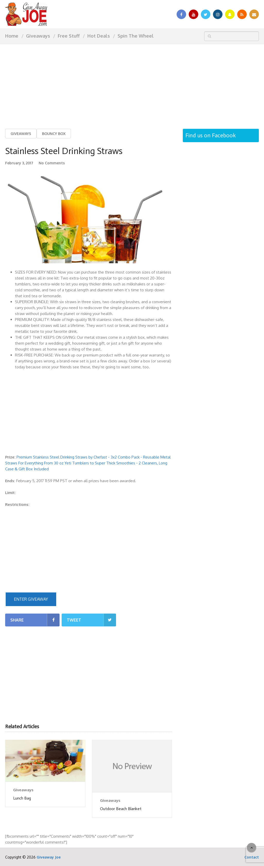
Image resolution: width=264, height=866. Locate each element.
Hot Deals (98, 36)
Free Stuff (69, 36)
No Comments (52, 163)
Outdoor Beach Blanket (121, 808)
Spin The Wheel (136, 36)
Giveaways (38, 36)
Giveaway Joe (49, 857)
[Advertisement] (132, 82)
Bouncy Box (53, 133)
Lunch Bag (22, 798)
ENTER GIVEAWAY (31, 599)
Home (11, 36)
